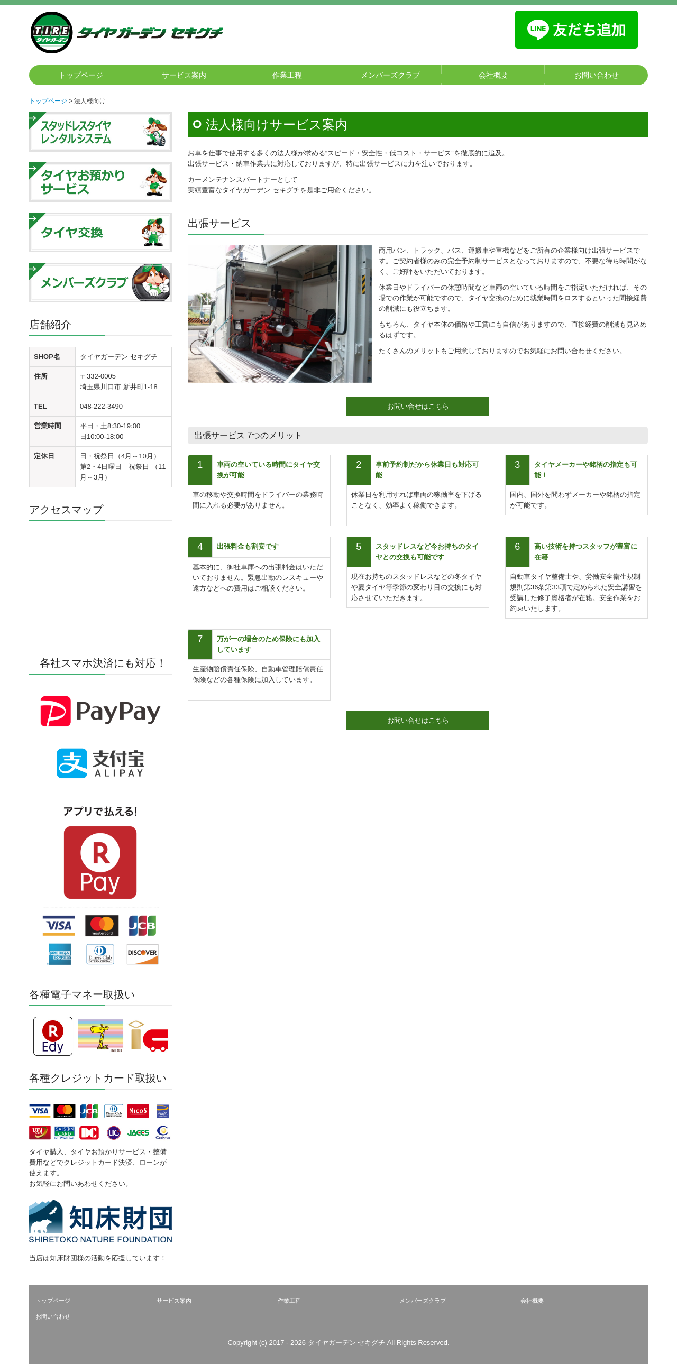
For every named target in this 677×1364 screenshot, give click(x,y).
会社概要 (493, 75)
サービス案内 (184, 75)
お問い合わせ (596, 75)
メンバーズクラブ (390, 75)
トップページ (81, 75)
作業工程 (287, 75)
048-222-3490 (101, 406)
